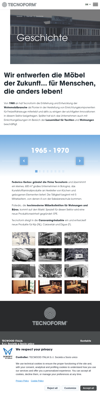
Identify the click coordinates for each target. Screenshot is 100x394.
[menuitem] (87, 4)
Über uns (29, 16)
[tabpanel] (50, 237)
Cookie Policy (37, 381)
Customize (70, 388)
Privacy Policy (22, 381)
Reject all (52, 388)
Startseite (19, 16)
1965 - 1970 (50, 151)
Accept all (88, 388)
